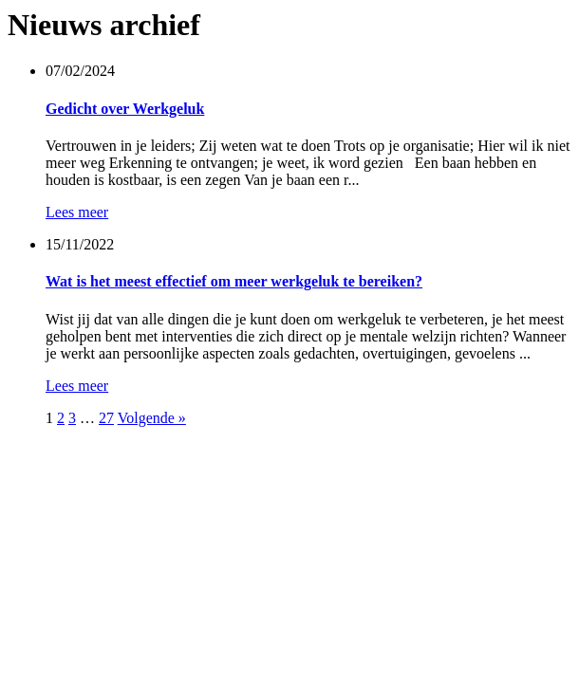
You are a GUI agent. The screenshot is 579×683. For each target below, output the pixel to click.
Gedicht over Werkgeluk (125, 109)
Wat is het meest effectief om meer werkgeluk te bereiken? (234, 281)
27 (106, 418)
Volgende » (152, 418)
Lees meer (77, 212)
